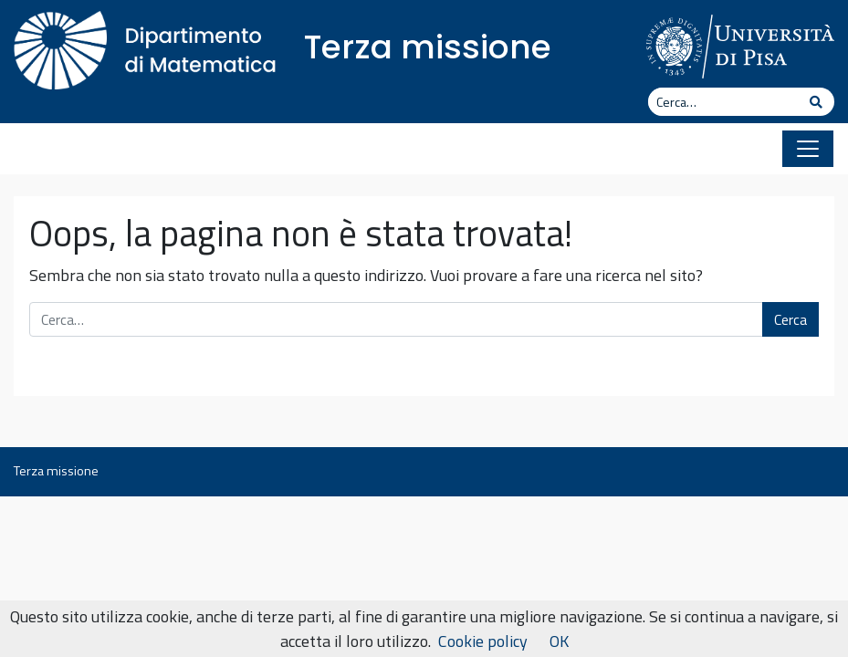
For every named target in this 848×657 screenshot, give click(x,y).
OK (559, 641)
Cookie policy (483, 641)
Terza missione (427, 47)
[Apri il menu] (807, 148)
